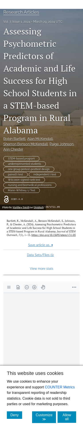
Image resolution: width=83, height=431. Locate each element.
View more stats (41, 268)
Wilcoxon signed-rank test (24, 179)
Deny (16, 415)
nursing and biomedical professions (30, 185)
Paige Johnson (61, 144)
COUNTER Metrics (60, 387)
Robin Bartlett (14, 139)
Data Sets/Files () (40, 255)
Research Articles (21, 12)
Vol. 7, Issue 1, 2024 (16, 21)
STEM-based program (21, 158)
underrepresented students (24, 163)
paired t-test (15, 174)
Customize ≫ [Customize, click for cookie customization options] (46, 417)
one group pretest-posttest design (29, 169)
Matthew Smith (21, 207)
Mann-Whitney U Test (21, 190)
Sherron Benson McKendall (25, 144)
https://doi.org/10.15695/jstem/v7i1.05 (53, 235)
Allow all (69, 417)
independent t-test (44, 174)
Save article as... (40, 245)
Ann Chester (13, 149)
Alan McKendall (40, 139)
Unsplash (39, 207)
